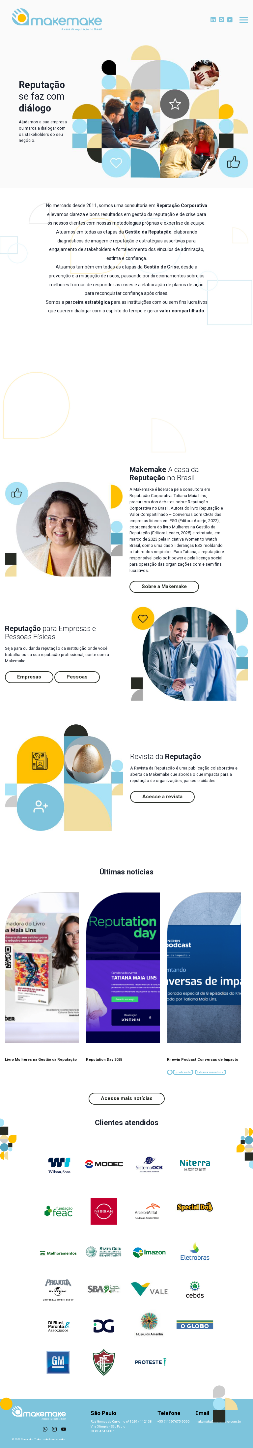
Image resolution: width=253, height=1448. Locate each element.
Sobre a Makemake (164, 586)
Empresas (29, 677)
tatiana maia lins (210, 1072)
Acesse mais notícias (127, 1098)
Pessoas (77, 677)
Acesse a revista (162, 797)
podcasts (183, 1072)
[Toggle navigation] (243, 20)
